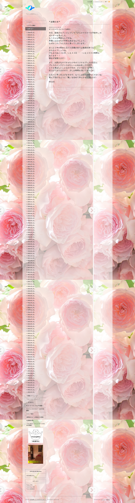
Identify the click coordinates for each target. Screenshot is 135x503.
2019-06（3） (31, 213)
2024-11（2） (31, 72)
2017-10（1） (31, 260)
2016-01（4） (31, 307)
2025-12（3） (31, 41)
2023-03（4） (31, 114)
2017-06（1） (31, 267)
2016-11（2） (31, 283)
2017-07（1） (31, 265)
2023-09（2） (31, 100)
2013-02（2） (31, 384)
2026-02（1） (31, 37)
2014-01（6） (31, 361)
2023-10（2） (31, 98)
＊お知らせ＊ (30, 28)
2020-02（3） (31, 194)
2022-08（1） (31, 131)
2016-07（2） (31, 293)
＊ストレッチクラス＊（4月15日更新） (35, 409)
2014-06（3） (31, 349)
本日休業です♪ (30, 475)
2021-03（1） (31, 166)
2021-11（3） (31, 147)
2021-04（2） (31, 164)
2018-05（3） (31, 243)
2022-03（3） (31, 140)
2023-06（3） (31, 107)
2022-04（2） (31, 138)
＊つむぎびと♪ (30, 402)
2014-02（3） (31, 359)
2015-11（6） (31, 312)
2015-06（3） (31, 321)
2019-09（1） (31, 206)
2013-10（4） (31, 368)
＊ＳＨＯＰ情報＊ (31, 25)
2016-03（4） (31, 302)
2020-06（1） (31, 185)
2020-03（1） (31, 192)
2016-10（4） (31, 286)
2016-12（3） (31, 281)
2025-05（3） (31, 58)
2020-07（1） (31, 182)
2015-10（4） (31, 314)
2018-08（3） (31, 236)
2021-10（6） (31, 149)
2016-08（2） (31, 290)
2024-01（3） (31, 91)
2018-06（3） (31, 241)
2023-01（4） (31, 119)
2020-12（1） (31, 173)
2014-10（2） (31, 340)
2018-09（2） (31, 234)
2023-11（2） (31, 95)
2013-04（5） (31, 380)
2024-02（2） (31, 88)
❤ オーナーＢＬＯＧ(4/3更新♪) (34, 405)
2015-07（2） (31, 319)
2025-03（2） (31, 63)
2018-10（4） (31, 232)
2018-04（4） (31, 246)
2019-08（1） (31, 208)
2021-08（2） (31, 154)
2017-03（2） (31, 274)
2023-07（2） (31, 105)
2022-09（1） (31, 128)
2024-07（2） (31, 81)
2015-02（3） (31, 330)
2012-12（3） (31, 389)
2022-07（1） (31, 133)
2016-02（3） (31, 305)
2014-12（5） (31, 335)
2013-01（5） (31, 387)
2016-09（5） (31, 288)
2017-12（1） (31, 255)
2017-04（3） (31, 272)
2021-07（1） (31, 157)
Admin (108, 499)
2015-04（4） (31, 326)
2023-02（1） (31, 117)
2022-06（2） (31, 135)
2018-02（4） (31, 251)
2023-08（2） (31, 102)
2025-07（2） (31, 53)
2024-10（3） (31, 74)
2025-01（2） (31, 67)
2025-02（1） (31, 65)
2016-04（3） (31, 300)
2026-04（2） (31, 32)
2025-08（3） (31, 51)
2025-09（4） (31, 48)
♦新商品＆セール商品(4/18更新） (35, 417)
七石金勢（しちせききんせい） (38, 499)
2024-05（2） (31, 84)
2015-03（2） (31, 328)
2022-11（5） (31, 124)
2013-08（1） (31, 373)
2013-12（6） (31, 363)
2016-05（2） (31, 298)
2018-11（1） (31, 229)
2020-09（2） (31, 180)
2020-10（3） (31, 178)
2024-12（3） (31, 70)
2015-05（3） (31, 323)
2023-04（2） (31, 112)
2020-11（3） (31, 175)
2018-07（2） (31, 239)
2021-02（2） (31, 168)
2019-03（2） (31, 220)
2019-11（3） (31, 201)
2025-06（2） (31, 55)
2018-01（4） (31, 253)
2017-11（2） (31, 258)
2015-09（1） (31, 316)
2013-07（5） (31, 375)
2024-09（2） (31, 77)
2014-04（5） (31, 354)
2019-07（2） (31, 211)
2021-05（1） (31, 161)
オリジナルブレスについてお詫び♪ (60, 29)
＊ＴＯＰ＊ (29, 22)
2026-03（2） (31, 34)
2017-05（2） (31, 269)
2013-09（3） (31, 370)
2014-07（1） (31, 347)
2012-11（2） (31, 392)
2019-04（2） (31, 218)
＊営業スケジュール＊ (32, 395)
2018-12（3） (31, 227)
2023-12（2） (31, 93)
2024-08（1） (31, 79)
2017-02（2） (31, 276)
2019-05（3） (31, 215)
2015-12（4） (31, 309)
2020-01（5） (31, 196)
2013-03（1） (31, 382)
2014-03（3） (31, 356)
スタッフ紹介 (30, 414)
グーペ (103, 499)
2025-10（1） (31, 46)
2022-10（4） (31, 126)
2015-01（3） (31, 333)
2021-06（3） (31, 159)
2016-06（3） (31, 295)
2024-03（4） (31, 86)
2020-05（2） (31, 187)
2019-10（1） (31, 204)
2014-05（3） (31, 352)
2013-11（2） (31, 366)
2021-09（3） (31, 152)
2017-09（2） (31, 262)
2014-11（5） (31, 337)
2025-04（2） (31, 60)
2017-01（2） (31, 279)
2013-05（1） (31, 377)
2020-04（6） (31, 189)
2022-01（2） (31, 142)
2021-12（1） (31, 145)
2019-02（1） (31, 222)
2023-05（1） (31, 110)
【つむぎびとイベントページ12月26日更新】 (35, 424)
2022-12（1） (31, 121)
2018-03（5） (31, 248)
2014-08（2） (31, 345)
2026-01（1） (31, 39)
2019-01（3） (31, 225)
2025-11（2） (31, 44)
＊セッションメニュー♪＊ (33, 399)
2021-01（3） (31, 171)
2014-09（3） (31, 342)
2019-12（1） (31, 199)
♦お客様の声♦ (30, 420)
